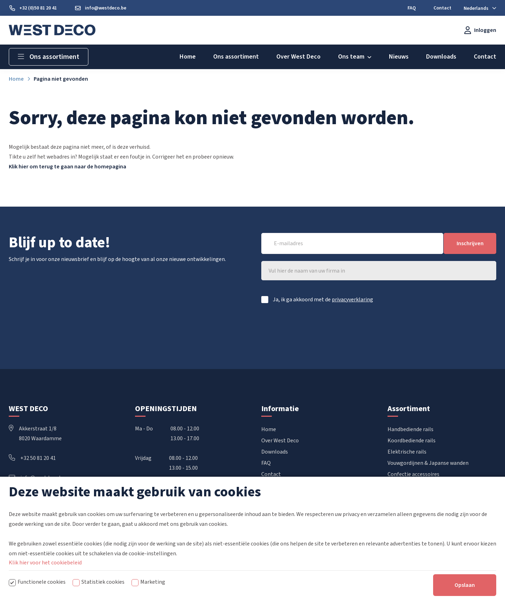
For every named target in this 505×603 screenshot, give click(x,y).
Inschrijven (470, 243)
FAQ (266, 463)
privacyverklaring (352, 299)
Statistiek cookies (102, 582)
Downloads (274, 452)
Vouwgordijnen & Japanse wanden (428, 463)
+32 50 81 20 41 (32, 458)
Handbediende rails (410, 430)
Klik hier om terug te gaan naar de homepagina (67, 166)
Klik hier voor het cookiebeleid (45, 563)
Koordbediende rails (412, 441)
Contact (271, 474)
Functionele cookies (42, 582)
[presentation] (443, 329)
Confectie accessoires (413, 474)
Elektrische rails (407, 452)
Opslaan (464, 585)
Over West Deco (280, 441)
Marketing (152, 582)
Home (268, 430)
